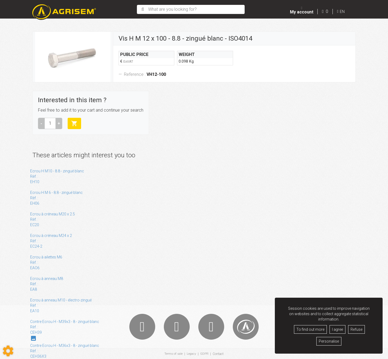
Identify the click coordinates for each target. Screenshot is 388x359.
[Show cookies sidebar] (8, 351)
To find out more (310, 329)
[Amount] (50, 123)
